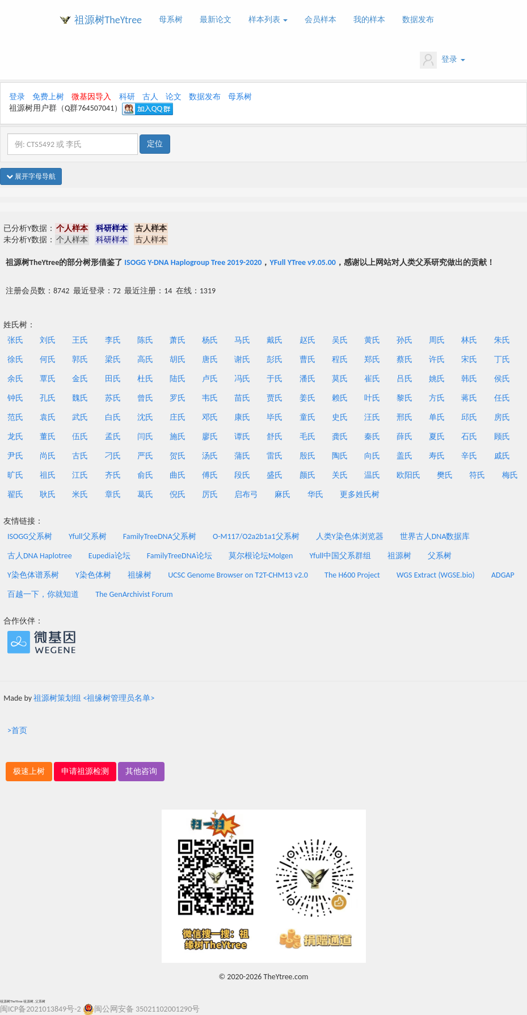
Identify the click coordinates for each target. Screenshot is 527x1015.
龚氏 (340, 436)
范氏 (15, 417)
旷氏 (15, 475)
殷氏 (307, 456)
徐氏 (15, 359)
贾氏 (275, 398)
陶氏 (340, 456)
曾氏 (145, 398)
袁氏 (48, 417)
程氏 (340, 359)
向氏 (372, 456)
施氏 (177, 436)
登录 (442, 60)
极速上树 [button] (29, 771)
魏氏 (80, 398)
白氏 (113, 417)
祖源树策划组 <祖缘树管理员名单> (93, 698)
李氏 (113, 340)
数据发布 (418, 19)
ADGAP (503, 575)
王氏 (80, 340)
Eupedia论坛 (109, 556)
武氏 (80, 417)
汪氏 (372, 417)
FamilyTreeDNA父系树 (159, 536)
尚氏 (48, 456)
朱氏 (502, 340)
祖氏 (48, 475)
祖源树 (399, 556)
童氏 (307, 417)
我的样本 (369, 19)
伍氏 (80, 436)
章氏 (113, 494)
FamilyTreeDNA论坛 (179, 556)
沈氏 (145, 417)
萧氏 (177, 340)
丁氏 (502, 359)
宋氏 (469, 359)
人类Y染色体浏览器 (349, 536)
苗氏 (242, 398)
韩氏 (469, 379)
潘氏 (307, 379)
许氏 (437, 359)
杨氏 (210, 340)
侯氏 (502, 379)
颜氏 (307, 475)
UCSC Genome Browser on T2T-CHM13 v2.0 (238, 575)
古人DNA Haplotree (39, 556)
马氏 (242, 340)
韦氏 (210, 398)
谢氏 (242, 359)
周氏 (437, 340)
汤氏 (210, 456)
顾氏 (502, 436)
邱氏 (469, 417)
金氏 (80, 379)
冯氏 (242, 379)
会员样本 (320, 19)
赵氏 (307, 340)
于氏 (275, 379)
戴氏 (275, 340)
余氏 (15, 379)
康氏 (242, 417)
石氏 (469, 436)
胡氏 (177, 359)
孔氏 (48, 398)
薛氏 (404, 436)
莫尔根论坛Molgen (261, 556)
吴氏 (340, 340)
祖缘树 (139, 575)
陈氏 (145, 340)
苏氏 (113, 398)
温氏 (372, 475)
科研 (127, 97)
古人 (150, 97)
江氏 (80, 475)
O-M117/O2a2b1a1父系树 (256, 536)
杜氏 (145, 379)
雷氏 (275, 456)
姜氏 (307, 398)
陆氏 (177, 379)
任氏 (502, 398)
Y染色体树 (93, 575)
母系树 (171, 19)
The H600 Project (352, 575)
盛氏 (275, 475)
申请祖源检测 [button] (85, 771)
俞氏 (145, 475)
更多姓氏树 (360, 494)
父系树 (440, 556)
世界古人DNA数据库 (435, 536)
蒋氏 (469, 398)
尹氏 (15, 456)
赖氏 (340, 398)
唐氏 (210, 359)
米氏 (80, 494)
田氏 (113, 379)
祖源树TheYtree (108, 20)
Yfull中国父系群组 (340, 556)
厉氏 (210, 494)
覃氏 (48, 379)
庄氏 (177, 417)
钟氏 (15, 398)
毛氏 (307, 436)
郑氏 (372, 359)
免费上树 (48, 97)
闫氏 (145, 436)
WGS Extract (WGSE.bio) (436, 575)
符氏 (477, 475)
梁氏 (113, 359)
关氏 (340, 475)
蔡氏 (404, 359)
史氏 (340, 417)
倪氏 (177, 494)
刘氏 (48, 340)
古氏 (80, 456)
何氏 (48, 359)
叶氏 (372, 398)
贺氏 (177, 456)
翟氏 (15, 494)
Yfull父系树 (87, 536)
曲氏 (177, 475)
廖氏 (210, 436)
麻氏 (282, 494)
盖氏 (404, 456)
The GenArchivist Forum (133, 594)
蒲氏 (242, 456)
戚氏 (502, 456)
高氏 (145, 359)
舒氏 (275, 436)
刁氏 (113, 456)
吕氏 (404, 379)
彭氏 (275, 359)
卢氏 (210, 379)
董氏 (48, 436)
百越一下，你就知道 (43, 594)
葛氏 (145, 494)
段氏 (242, 475)
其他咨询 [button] (141, 771)
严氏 (145, 456)
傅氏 (210, 475)
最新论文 (215, 19)
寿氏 (437, 456)
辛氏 (469, 456)
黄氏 (372, 340)
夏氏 (437, 436)
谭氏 (242, 436)
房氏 (502, 417)
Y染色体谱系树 (33, 575)
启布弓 (246, 494)
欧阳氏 (408, 475)
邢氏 (404, 417)
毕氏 (275, 417)
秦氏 (372, 436)
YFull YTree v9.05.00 (302, 262)
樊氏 (445, 475)
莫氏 (340, 379)
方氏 (437, 398)
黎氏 (404, 398)
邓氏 (210, 417)
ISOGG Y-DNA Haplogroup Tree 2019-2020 (193, 262)
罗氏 (177, 398)
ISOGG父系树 (29, 536)
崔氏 (372, 379)
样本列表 (268, 19)
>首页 (17, 730)
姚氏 (437, 379)
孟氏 (113, 436)
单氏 (437, 417)
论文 (174, 97)
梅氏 (510, 475)
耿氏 (48, 494)
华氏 (315, 494)
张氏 (15, 340)
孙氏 (404, 340)
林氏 (469, 340)
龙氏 (15, 436)
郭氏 (80, 359)
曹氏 (307, 359)
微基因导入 (91, 97)
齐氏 (113, 475)
